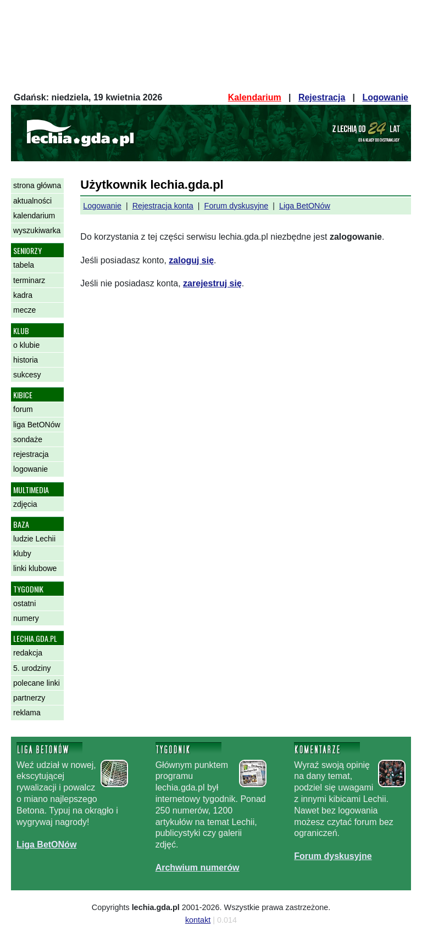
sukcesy (27, 374)
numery (26, 618)
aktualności (32, 200)
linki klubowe (35, 568)
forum (23, 409)
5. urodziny (32, 668)
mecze (24, 310)
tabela (23, 265)
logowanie (30, 469)
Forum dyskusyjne (236, 205)
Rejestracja (321, 97)
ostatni (24, 603)
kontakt (197, 920)
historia (25, 359)
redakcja (27, 652)
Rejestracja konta (162, 205)
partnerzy (29, 697)
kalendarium (34, 215)
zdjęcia (25, 504)
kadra (22, 295)
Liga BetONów (304, 205)
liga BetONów (36, 424)
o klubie (26, 345)
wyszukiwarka (36, 230)
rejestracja (31, 454)
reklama (27, 712)
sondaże (27, 439)
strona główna (37, 185)
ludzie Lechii (34, 538)
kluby (22, 553)
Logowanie (385, 97)
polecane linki (36, 683)
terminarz (29, 280)
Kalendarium (254, 97)
